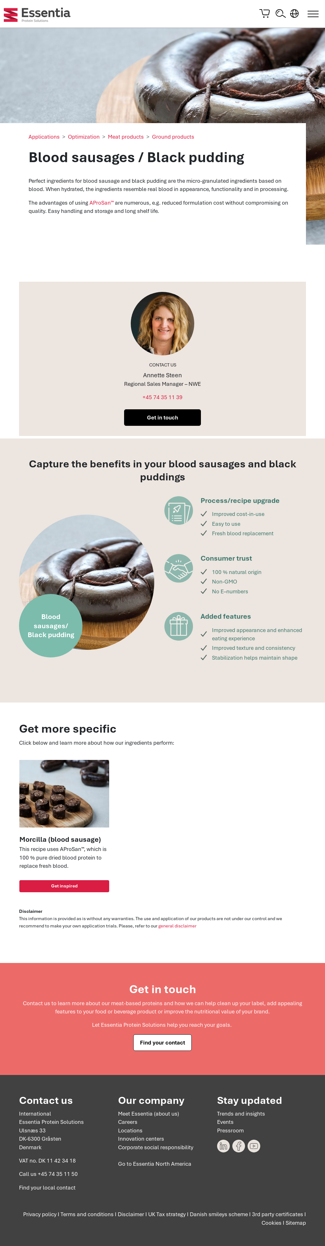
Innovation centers (141, 1138)
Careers (127, 1121)
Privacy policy (39, 1214)
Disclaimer (131, 1214)
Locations (130, 1130)
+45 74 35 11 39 (162, 398)
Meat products (126, 138)
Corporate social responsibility (155, 1147)
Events (225, 1121)
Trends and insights (241, 1113)
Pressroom (230, 1130)
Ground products (173, 138)
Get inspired (64, 887)
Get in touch (162, 419)
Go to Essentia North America (154, 1163)
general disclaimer (177, 927)
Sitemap (296, 1222)
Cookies (272, 1222)
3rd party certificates (277, 1214)
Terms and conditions (87, 1214)
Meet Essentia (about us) (148, 1113)
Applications (44, 138)
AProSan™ (102, 204)
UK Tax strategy (167, 1214)
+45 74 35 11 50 (58, 1173)
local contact (59, 1187)
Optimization (84, 138)
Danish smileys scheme (219, 1214)
